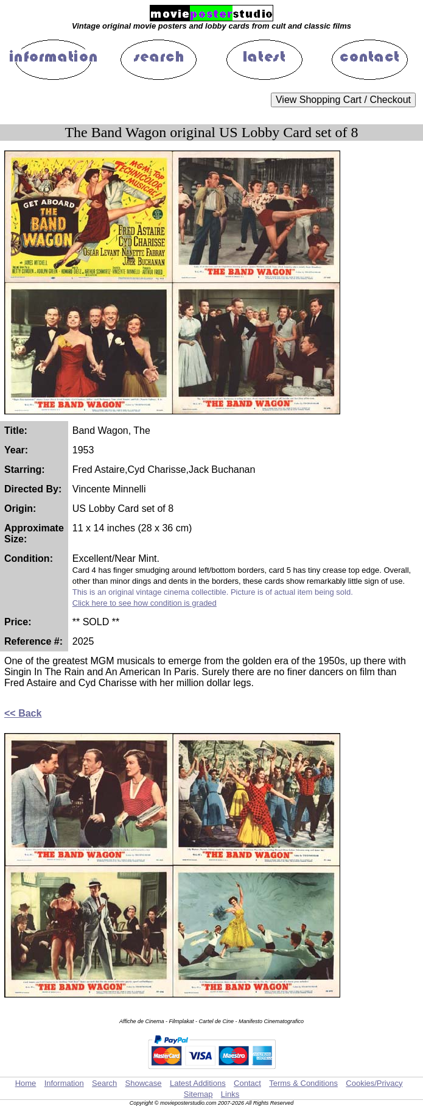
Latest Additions (198, 1083)
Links (230, 1094)
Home (26, 1083)
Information (64, 1083)
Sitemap (198, 1094)
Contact (247, 1083)
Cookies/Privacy (374, 1083)
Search (104, 1083)
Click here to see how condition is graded (144, 603)
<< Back (22, 713)
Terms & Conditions (303, 1083)
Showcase (143, 1083)
